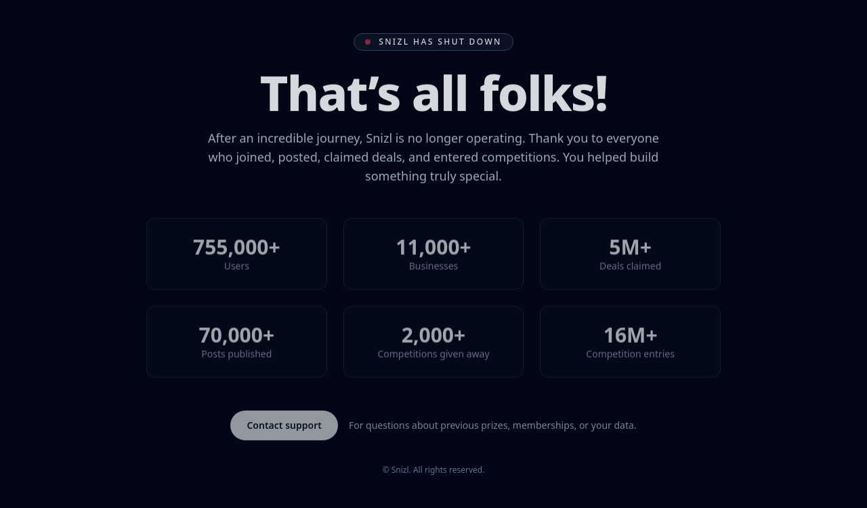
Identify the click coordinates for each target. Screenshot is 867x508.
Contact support (284, 425)
